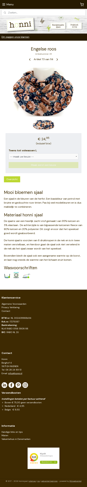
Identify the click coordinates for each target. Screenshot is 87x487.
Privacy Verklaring (11, 307)
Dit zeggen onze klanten (15, 37)
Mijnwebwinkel (75, 481)
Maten (5, 435)
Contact (6, 311)
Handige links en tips (12, 431)
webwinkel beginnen (49, 481)
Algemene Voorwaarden (14, 303)
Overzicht (12, 179)
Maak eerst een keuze (43, 165)
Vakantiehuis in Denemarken (16, 439)
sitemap (32, 481)
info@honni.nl (15, 373)
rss (38, 481)
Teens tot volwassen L (23, 150)
